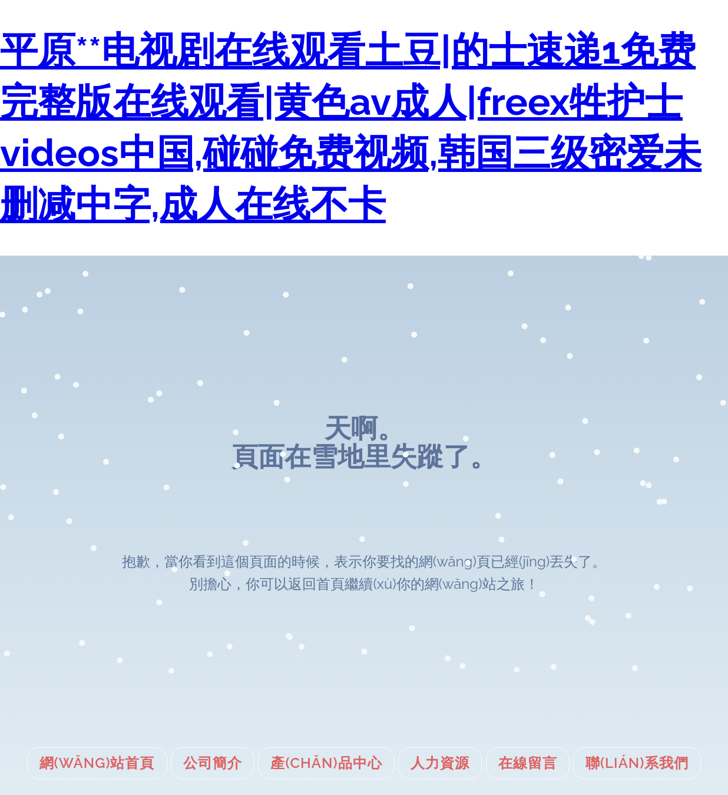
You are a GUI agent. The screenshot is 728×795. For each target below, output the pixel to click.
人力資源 (440, 762)
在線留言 (527, 762)
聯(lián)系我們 (637, 762)
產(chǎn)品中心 (326, 762)
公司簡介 (212, 762)
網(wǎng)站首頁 (97, 762)
